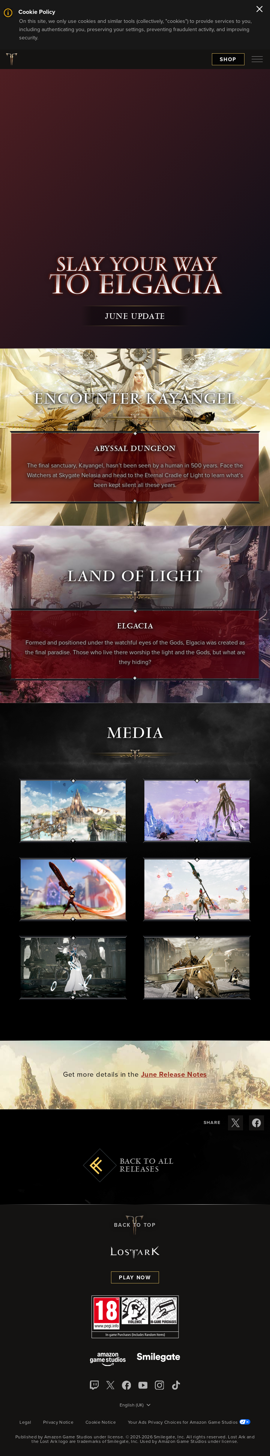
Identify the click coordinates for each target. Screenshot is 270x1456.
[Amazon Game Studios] (108, 1360)
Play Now (135, 1277)
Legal (25, 1422)
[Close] (259, 10)
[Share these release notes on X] (235, 1122)
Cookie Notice (101, 1422)
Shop (228, 59)
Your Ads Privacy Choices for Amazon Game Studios (189, 1422)
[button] (73, 810)
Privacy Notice (58, 1422)
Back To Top (135, 1225)
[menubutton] (257, 59)
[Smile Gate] (158, 1360)
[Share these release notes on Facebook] (256, 1122)
